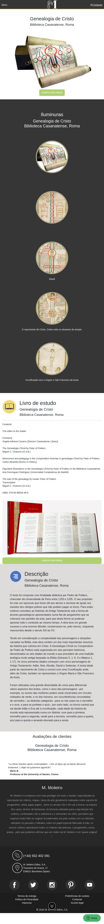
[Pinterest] (71, 885)
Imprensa (26, 903)
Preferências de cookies (77, 896)
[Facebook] (14, 885)
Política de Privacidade (26, 899)
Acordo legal (77, 903)
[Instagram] (52, 885)
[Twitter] (33, 885)
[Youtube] (89, 885)
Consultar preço (52, 92)
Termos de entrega (26, 896)
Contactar (97, 5)
